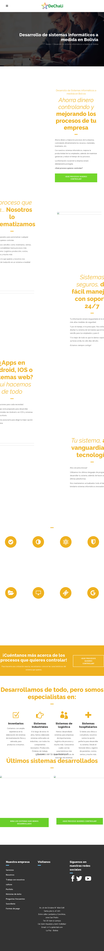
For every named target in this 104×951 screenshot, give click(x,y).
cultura (9, 884)
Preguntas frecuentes (15, 899)
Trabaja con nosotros (15, 879)
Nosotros (10, 875)
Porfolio (9, 889)
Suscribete (10, 903)
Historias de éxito (13, 894)
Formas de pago (13, 908)
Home (48, 44)
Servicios (10, 870)
